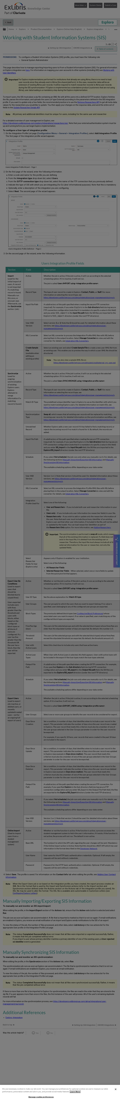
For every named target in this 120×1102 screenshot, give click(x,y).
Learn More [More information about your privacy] (75, 1092)
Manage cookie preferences (41, 1097)
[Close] (116, 1089)
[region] (60, 1093)
